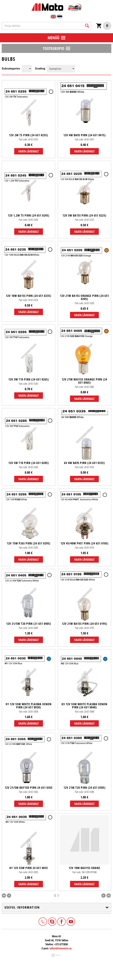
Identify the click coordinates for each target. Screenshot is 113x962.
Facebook (61, 921)
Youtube (70, 921)
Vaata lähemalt (28, 151)
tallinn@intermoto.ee (60, 948)
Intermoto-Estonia (52, 921)
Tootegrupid (53, 48)
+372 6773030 (42, 921)
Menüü (53, 37)
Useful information (22, 907)
